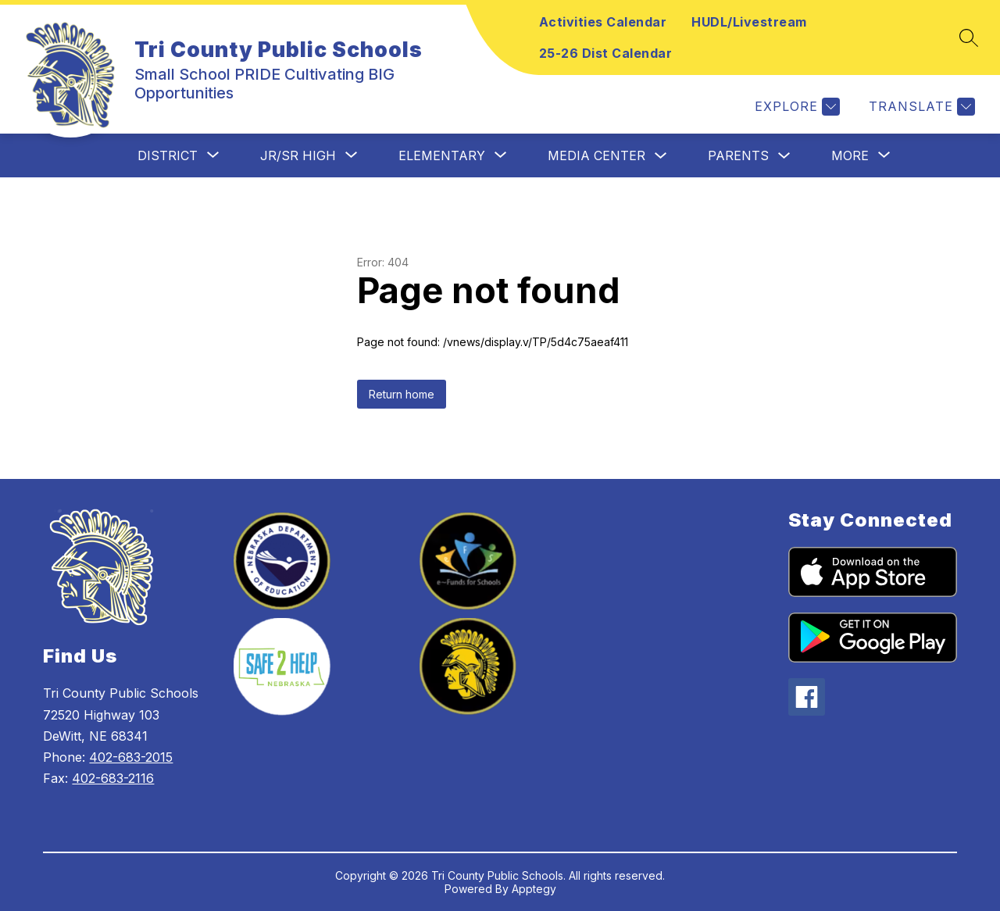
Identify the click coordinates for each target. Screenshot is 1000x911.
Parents (738, 155)
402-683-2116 (113, 778)
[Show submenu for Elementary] (441, 155)
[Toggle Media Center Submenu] (661, 155)
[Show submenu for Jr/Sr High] (298, 155)
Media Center (596, 155)
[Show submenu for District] (168, 155)
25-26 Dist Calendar (606, 53)
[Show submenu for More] (850, 155)
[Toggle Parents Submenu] (784, 155)
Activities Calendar (603, 22)
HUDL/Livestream (749, 22)
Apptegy (534, 888)
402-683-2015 (131, 757)
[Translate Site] (920, 106)
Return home (401, 394)
